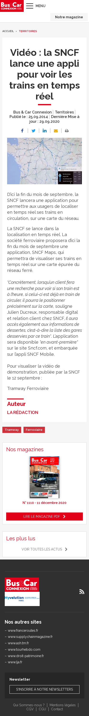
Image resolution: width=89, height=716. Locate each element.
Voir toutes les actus (42, 549)
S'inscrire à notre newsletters (44, 689)
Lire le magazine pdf (41, 516)
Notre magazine (69, 17)
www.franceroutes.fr (23, 630)
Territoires (28, 31)
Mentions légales (63, 705)
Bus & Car (11, 6)
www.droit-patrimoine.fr (26, 656)
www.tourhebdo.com (24, 649)
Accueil (8, 31)
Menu (41, 6)
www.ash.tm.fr (18, 643)
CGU (42, 709)
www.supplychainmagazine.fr (30, 637)
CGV (30, 709)
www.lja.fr (15, 662)
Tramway (12, 429)
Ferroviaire (34, 429)
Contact (57, 709)
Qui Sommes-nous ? (29, 705)
